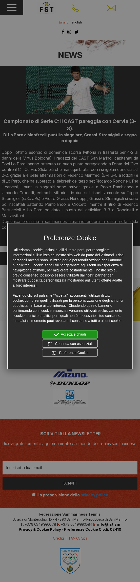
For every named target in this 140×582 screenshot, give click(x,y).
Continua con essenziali (70, 343)
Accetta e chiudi (70, 334)
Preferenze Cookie (70, 353)
